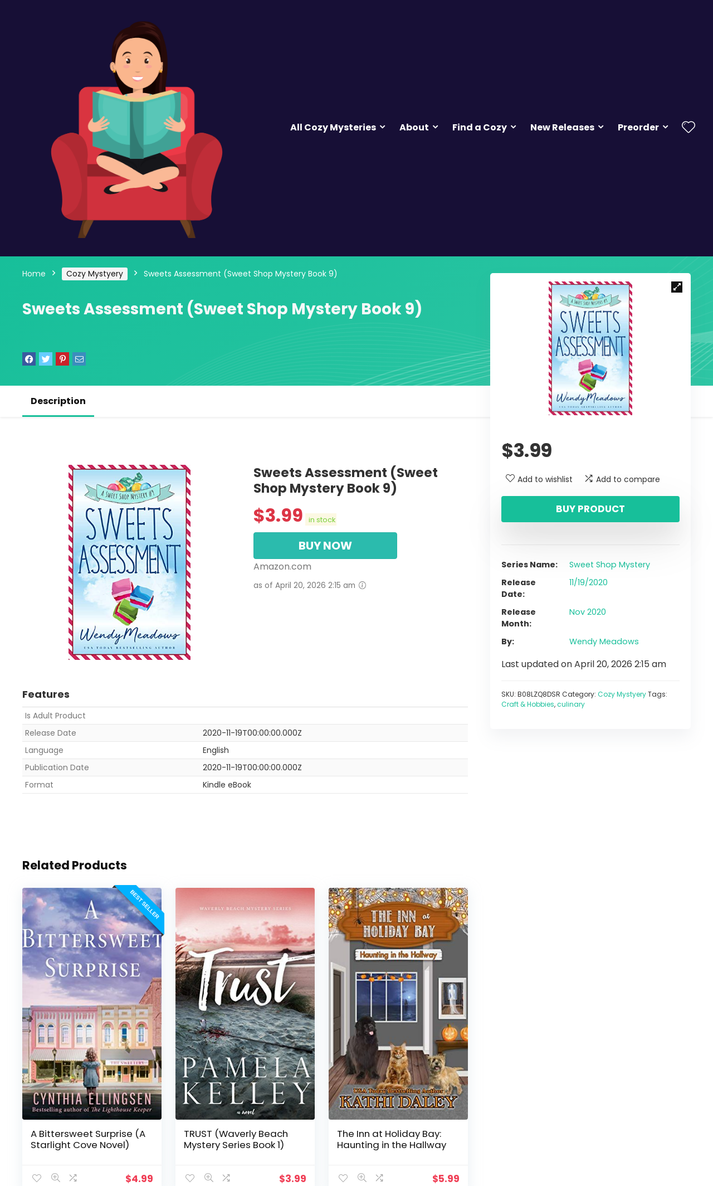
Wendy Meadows (604, 641)
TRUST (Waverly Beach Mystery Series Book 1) (236, 1139)
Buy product (590, 509)
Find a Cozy (479, 127)
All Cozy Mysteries (333, 127)
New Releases (562, 127)
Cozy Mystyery (94, 273)
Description (58, 401)
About (414, 127)
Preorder (638, 127)
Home (34, 273)
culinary (571, 704)
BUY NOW (325, 545)
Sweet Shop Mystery (609, 564)
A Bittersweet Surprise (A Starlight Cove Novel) (88, 1139)
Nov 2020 (587, 612)
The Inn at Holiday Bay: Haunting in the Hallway (391, 1139)
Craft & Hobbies (527, 704)
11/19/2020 (588, 582)
